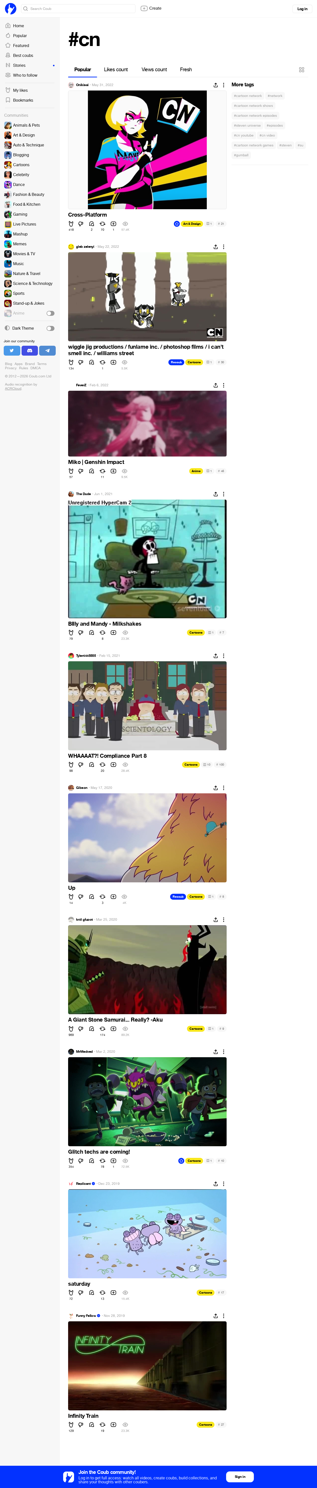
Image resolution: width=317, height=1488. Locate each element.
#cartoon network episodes (255, 115)
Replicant (83, 1184)
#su (300, 145)
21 (221, 223)
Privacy (11, 368)
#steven (285, 145)
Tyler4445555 (86, 656)
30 (221, 362)
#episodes (275, 125)
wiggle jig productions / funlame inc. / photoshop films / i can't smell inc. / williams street (146, 350)
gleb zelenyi (85, 247)
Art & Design (192, 224)
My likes (16, 90)
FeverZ (81, 385)
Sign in (240, 1476)
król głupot (84, 919)
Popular (16, 35)
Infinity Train (83, 1416)
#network (275, 95)
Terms (42, 364)
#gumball (241, 155)
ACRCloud (13, 388)
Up (71, 888)
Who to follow (21, 75)
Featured (17, 45)
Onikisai (82, 85)
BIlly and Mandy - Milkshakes (104, 623)
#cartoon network (248, 95)
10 (206, 765)
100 (220, 764)
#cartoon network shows (253, 105)
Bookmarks (19, 100)
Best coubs (19, 55)
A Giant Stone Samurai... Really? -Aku (115, 1019)
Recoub (176, 362)
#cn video (267, 135)
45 (221, 471)
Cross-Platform (87, 214)
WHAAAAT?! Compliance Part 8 (107, 756)
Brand (30, 364)
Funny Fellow (86, 1316)
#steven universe (247, 125)
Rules (23, 368)
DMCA (35, 368)
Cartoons (194, 362)
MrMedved (84, 1051)
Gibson (81, 788)
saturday (79, 1284)
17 (221, 1292)
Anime (196, 471)
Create (150, 8)
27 (221, 1424)
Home (14, 26)
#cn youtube (244, 135)
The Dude (83, 494)
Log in (302, 8)
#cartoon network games (253, 145)
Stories (29, 65)
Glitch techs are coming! (99, 1151)
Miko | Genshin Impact (96, 462)
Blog (8, 364)
